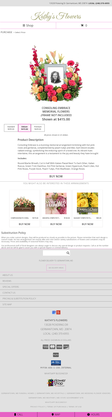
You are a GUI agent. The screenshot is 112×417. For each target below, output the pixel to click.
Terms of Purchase (56, 407)
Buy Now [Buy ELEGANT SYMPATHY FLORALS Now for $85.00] (87, 224)
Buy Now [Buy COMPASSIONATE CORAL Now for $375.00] (24, 224)
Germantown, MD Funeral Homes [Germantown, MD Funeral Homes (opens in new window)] (17, 393)
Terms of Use (75, 407)
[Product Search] (56, 253)
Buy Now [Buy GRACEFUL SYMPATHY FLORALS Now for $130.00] (56, 224)
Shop (28, 25)
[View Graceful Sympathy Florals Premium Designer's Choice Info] (56, 203)
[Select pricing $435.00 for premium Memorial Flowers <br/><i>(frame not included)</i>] (37, 128)
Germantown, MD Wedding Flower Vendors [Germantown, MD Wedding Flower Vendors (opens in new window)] (89, 393)
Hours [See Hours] (93, 414)
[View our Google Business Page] (54, 313)
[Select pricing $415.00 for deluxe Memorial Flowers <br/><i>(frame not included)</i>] (25, 128)
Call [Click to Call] (18, 414)
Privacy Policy (37, 407)
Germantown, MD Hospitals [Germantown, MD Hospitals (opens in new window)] (51, 393)
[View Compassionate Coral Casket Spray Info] (24, 203)
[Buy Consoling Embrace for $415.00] (56, 176)
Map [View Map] (56, 414)
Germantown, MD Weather (41, 398)
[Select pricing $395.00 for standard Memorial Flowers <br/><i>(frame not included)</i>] (11, 128)
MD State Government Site (70, 398)
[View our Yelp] (58, 313)
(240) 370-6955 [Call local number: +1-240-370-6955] (102, 3)
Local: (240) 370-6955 (56, 333)
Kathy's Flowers (56, 16)
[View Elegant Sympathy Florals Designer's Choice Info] (87, 203)
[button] (56, 362)
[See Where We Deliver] (56, 267)
